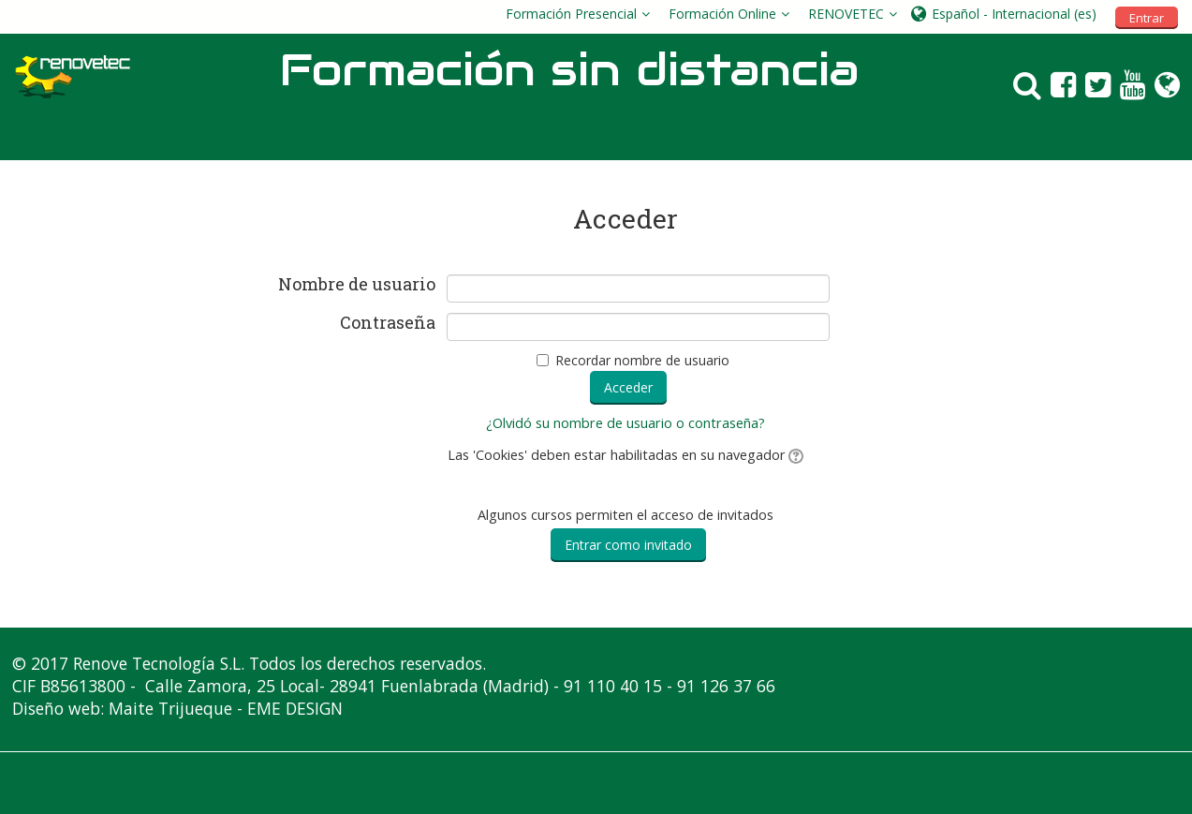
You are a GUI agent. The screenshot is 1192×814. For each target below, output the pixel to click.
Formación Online (722, 13)
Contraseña (387, 323)
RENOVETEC (846, 13)
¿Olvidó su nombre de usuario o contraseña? (625, 423)
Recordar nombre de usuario (642, 360)
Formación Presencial (571, 13)
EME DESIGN (295, 708)
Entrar (1146, 17)
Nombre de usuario (356, 284)
